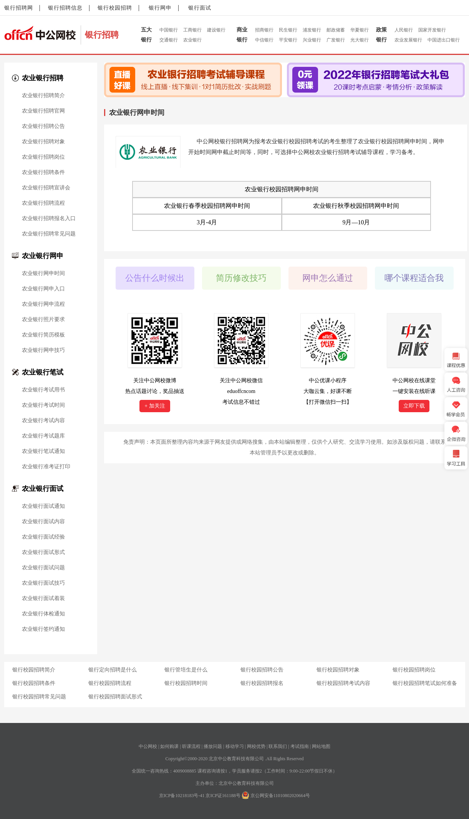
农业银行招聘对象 (43, 141)
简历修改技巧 (241, 278)
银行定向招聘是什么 (112, 670)
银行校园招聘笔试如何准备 (425, 683)
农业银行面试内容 (43, 521)
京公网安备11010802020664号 (280, 795)
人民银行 (403, 30)
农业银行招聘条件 (43, 172)
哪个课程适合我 (414, 278)
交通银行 (168, 40)
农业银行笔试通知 (43, 451)
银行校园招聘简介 (33, 670)
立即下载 (414, 406)
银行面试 (199, 8)
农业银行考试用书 (43, 390)
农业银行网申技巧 (43, 350)
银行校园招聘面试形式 (115, 697)
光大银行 (359, 40)
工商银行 (192, 30)
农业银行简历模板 (43, 335)
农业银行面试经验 (43, 537)
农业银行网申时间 (43, 273)
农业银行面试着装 (43, 598)
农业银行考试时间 (43, 405)
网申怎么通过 (327, 278)
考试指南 (299, 746)
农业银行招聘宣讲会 (46, 188)
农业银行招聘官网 (43, 111)
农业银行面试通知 (43, 506)
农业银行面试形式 (43, 552)
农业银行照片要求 (43, 319)
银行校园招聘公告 (261, 670)
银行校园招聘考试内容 (343, 683)
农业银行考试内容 (43, 420)
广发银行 (335, 40)
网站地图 (321, 746)
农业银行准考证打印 (46, 466)
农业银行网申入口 (43, 289)
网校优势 (256, 746)
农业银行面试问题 (43, 567)
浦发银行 (312, 30)
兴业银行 (312, 40)
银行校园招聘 (115, 8)
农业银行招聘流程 (43, 203)
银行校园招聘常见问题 (39, 697)
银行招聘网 (18, 8)
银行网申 (160, 8)
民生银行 (288, 30)
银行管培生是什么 (185, 670)
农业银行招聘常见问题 (49, 234)
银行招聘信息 (65, 8)
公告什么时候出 (154, 278)
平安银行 (288, 40)
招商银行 (264, 30)
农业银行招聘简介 (43, 95)
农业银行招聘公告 (43, 126)
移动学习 (234, 746)
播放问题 (213, 746)
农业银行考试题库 (43, 436)
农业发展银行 (408, 40)
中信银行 (264, 40)
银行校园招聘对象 (338, 670)
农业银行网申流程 (43, 304)
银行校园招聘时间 (185, 683)
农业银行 (192, 40)
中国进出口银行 (444, 40)
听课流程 (191, 746)
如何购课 (169, 746)
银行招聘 (102, 35)
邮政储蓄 (335, 30)
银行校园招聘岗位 (414, 670)
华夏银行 (359, 30)
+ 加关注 (154, 406)
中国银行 (168, 30)
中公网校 (148, 746)
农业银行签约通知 (43, 629)
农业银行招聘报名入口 (49, 218)
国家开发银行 (432, 30)
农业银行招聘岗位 (43, 157)
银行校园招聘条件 (33, 683)
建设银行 (216, 30)
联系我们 (277, 746)
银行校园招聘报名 (261, 683)
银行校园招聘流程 (109, 683)
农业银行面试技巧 (43, 583)
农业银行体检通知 (43, 614)
